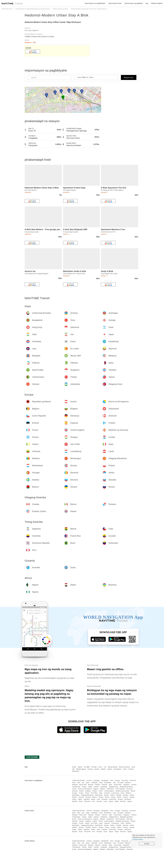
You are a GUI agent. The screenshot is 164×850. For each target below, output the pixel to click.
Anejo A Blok (107, 271)
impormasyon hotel (115, 3)
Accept (146, 843)
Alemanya (129, 789)
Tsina (111, 780)
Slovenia (81, 797)
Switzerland (110, 789)
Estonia (81, 791)
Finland (94, 791)
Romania (125, 795)
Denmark (75, 791)
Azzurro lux (30, 271)
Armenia (89, 780)
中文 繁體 (86, 767)
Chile (98, 799)
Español (103, 769)
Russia (107, 797)
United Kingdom (109, 791)
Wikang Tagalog (81, 769)
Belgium (95, 789)
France (101, 791)
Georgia (117, 780)
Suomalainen (118, 769)
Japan (87, 782)
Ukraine (101, 797)
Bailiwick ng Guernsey (122, 791)
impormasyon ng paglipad (134, 3)
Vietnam (96, 786)
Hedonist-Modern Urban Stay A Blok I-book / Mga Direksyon (53, 22)
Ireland (87, 793)
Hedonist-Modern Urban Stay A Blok (56, 15)
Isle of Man (94, 793)
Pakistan (104, 784)
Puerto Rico (112, 799)
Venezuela (87, 801)
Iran (83, 782)
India (78, 782)
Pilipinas (97, 784)
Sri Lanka (120, 782)
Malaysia (90, 784)
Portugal (118, 795)
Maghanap (128, 77)
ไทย (105, 767)
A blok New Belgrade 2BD (75, 229)
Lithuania (107, 793)
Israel (73, 782)
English (80, 767)
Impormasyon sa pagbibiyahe (95, 3)
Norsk (125, 769)
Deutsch (96, 769)
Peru (93, 801)
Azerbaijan (96, 780)
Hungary (74, 793)
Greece (133, 791)
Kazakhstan (107, 782)
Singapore (126, 784)
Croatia (81, 793)
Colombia (104, 799)
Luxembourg (115, 793)
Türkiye (84, 786)
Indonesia (133, 780)
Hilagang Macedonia (87, 795)
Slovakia (88, 797)
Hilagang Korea (113, 786)
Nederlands (75, 771)
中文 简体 (94, 767)
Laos (114, 782)
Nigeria (129, 801)
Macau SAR (82, 784)
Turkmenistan (76, 786)
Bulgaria (102, 789)
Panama (125, 797)
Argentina (87, 799)
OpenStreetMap (82, 112)
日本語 (74, 767)
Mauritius (123, 801)
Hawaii (80, 799)
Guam (105, 801)
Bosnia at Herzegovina (85, 789)
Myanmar (128, 782)
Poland (112, 795)
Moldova (128, 793)
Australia (99, 801)
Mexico (119, 797)
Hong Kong (124, 780)
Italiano (110, 769)
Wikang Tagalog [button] (156, 3)
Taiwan (90, 786)
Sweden (74, 797)
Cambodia (94, 782)
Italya (100, 793)
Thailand (133, 784)
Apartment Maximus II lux (113, 229)
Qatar (110, 784)
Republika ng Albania (126, 786)
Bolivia (93, 799)
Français (90, 769)
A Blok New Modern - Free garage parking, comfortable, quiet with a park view (61, 229)
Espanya (88, 791)
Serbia (132, 795)
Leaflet (74, 112)
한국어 (100, 767)
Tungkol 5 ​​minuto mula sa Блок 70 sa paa (39, 36)
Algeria (111, 801)
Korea (101, 782)
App (146, 3)
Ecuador (120, 799)
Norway (106, 795)
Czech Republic (120, 789)
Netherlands (98, 795)
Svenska (131, 769)
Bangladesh (104, 780)
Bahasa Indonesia (124, 767)
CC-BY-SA (98, 112)
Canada (113, 797)
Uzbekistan (104, 786)
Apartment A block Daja (74, 188)
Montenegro (75, 795)
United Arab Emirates (78, 780)
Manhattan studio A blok (74, 271)
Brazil (81, 801)
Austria (74, 789)
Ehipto (117, 801)
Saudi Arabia (118, 784)
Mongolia (75, 784)
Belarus (94, 797)
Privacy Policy (138, 839)
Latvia (122, 793)
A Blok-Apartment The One (113, 188)
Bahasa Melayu (112, 767)
